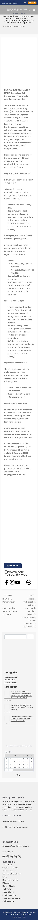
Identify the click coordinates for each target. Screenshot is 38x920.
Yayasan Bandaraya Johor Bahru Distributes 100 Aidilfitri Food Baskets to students (22, 719)
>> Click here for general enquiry (15, 827)
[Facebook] (3, 856)
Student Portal (8, 892)
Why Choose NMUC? (10, 868)
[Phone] (19, 856)
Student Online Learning (11, 898)
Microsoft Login (8, 886)
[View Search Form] (29, 10)
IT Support (6, 883)
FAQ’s (4, 877)
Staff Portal (7, 889)
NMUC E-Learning (9, 895)
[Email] (15, 856)
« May (18, 775)
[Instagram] (7, 856)
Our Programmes (9, 871)
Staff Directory (8, 901)
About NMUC (7, 865)
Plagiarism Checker (10, 880)
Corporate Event (10, 677)
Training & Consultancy (11, 874)
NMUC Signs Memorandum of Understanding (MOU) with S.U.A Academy (9, 604)
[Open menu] (34, 10)
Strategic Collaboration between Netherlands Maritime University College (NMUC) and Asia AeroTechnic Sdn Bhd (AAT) (28, 610)
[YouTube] (11, 856)
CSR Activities (9, 680)
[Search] (30, 636)
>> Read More (7, 852)
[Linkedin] (25, 2)
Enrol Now (31, 3)
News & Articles (19, 26)
